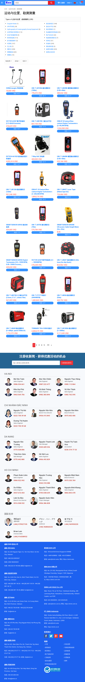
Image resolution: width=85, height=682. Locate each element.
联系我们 (48, 651)
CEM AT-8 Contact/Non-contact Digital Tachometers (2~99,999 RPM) (67, 123)
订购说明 (48, 657)
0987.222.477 (44, 384)
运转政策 (67, 651)
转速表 (48, 43)
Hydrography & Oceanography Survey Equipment (22, 29)
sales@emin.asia (53, 559)
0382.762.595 (70, 395)
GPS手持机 (10, 26)
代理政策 (67, 657)
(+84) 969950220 (71, 524)
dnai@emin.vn (12, 678)
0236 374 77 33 (71, 450)
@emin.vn (13, 633)
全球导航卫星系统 (13, 32)
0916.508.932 (19, 503)
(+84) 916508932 (20, 537)
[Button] (2, 3)
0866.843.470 (70, 493)
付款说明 (67, 644)
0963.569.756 (19, 395)
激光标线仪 (49, 23)
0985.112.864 (70, 384)
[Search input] (30, 3)
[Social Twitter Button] (51, 636)
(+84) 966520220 (13, 562)
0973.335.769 (70, 480)
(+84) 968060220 (46, 527)
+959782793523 (53, 577)
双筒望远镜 (10, 38)
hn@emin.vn (28, 566)
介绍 (46, 644)
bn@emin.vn (12, 611)
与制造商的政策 (69, 647)
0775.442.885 (19, 459)
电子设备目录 (49, 654)
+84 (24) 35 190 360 (14, 566)
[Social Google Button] (56, 636)
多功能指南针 (11, 40)
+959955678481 (64, 577)
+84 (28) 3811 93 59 (27, 583)
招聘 (65, 661)
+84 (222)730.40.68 (26, 607)
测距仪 (9, 49)
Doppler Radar (11, 23)
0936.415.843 (44, 416)
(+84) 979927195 (20, 524)
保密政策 (48, 647)
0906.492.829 (44, 459)
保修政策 (67, 654)
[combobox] (30, 3)
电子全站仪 (49, 35)
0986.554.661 (19, 384)
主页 (5, 9)
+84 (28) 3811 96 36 (14, 583)
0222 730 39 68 (20, 416)
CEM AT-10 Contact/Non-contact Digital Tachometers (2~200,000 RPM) (42, 192)
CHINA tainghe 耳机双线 (14, 88)
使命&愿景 (48, 661)
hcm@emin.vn (28, 590)
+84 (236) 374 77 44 (14, 657)
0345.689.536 (44, 447)
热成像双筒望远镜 (52, 32)
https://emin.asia (68, 559)
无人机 (9, 46)
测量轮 (9, 55)
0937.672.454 (19, 493)
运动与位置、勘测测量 (15, 9)
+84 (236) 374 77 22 (27, 650)
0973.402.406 (70, 416)
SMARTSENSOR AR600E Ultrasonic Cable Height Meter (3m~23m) (65, 227)
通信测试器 (49, 46)
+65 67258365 (66, 555)
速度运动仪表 (50, 52)
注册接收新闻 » (67, 363)
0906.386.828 (44, 503)
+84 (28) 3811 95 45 (14, 590)
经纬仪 (48, 40)
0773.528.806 (19, 450)
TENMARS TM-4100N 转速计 (42, 328)
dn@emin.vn (29, 657)
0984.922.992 (19, 480)
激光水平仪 (49, 26)
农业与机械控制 (12, 35)
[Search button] (51, 3)
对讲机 (9, 43)
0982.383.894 (44, 395)
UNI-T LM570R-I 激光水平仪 (41, 121)
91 (48, 345)
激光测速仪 (49, 29)
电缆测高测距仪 (51, 38)
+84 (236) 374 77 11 (14, 650)
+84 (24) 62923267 (14, 558)
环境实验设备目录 (50, 664)
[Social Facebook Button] (46, 636)
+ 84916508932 (52, 555)
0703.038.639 (44, 493)
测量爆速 (10, 52)
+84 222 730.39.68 (14, 607)
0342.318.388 (44, 483)
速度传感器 (49, 49)
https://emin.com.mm (53, 579)
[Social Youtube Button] (61, 636)
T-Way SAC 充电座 (38, 156)
